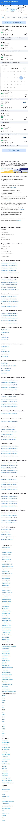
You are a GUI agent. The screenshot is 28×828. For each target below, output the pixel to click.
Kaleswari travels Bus (6, 672)
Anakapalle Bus (4, 337)
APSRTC (3, 695)
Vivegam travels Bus (6, 653)
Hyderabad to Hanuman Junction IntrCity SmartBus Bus (14, 396)
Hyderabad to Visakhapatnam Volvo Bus (10, 462)
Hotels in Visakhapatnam (7, 434)
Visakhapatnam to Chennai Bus (8, 270)
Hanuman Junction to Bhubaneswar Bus (10, 323)
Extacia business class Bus (7, 679)
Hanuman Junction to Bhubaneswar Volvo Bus (12, 522)
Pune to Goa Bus (5, 585)
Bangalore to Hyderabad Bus (7, 568)
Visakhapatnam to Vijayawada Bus (9, 265)
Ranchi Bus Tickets (5, 642)
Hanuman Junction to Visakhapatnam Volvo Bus (12, 515)
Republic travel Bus (5, 660)
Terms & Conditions (6, 789)
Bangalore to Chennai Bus (7, 564)
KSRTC (3, 719)
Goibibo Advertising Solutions (7, 782)
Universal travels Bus (6, 655)
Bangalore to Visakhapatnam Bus (9, 284)
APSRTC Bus (4, 363)
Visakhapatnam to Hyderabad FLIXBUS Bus (11, 380)
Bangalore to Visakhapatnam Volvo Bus (10, 467)
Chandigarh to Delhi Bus (6, 552)
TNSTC (3, 697)
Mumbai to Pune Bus (6, 587)
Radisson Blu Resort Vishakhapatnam (10, 431)
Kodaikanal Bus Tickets (6, 630)
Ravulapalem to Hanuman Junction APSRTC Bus (12, 401)
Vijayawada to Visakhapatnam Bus (9, 282)
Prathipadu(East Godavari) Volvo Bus (10, 537)
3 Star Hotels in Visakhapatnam (8, 436)
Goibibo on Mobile (5, 803)
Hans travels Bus (5, 648)
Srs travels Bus (5, 670)
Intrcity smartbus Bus (6, 677)
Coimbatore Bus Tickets (6, 611)
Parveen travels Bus (6, 651)
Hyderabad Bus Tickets (6, 601)
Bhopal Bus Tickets (5, 639)
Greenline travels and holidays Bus (9, 646)
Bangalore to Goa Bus (6, 554)
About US (4, 787)
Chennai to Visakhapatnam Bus (8, 287)
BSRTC (3, 724)
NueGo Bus (4, 373)
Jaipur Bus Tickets (5, 637)
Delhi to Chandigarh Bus (6, 561)
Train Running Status (6, 763)
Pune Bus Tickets (5, 623)
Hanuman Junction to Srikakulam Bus (10, 320)
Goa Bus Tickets (5, 596)
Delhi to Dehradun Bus (6, 559)
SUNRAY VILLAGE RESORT (8, 429)
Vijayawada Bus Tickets (6, 625)
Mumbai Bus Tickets (6, 613)
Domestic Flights (5, 744)
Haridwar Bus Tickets (6, 632)
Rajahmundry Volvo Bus (6, 539)
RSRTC (3, 716)
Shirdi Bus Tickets (5, 608)
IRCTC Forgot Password (7, 780)
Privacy (3, 794)
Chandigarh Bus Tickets (6, 634)
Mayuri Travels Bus (5, 370)
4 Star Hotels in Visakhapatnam (8, 439)
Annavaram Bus (5, 332)
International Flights (6, 747)
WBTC (3, 721)
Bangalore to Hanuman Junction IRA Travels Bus (12, 404)
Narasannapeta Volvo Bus (7, 529)
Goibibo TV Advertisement (7, 806)
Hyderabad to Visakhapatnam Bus (9, 279)
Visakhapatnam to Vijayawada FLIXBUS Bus (11, 382)
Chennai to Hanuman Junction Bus (9, 306)
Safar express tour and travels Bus (9, 691)
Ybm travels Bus (5, 681)
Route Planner (5, 756)
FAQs (3, 810)
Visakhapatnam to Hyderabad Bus (9, 263)
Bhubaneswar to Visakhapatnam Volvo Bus (11, 472)
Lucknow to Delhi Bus (6, 590)
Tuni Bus (3, 334)
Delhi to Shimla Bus (6, 578)
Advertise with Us (5, 813)
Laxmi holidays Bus (5, 689)
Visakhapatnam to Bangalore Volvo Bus (10, 501)
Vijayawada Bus (5, 354)
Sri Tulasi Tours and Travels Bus (8, 365)
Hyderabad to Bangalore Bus (7, 566)
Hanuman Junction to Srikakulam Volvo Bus (11, 520)
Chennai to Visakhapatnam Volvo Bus (10, 470)
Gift (2, 817)
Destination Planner (6, 759)
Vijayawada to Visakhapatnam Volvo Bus (10, 465)
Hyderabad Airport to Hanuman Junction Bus (11, 421)
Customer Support (5, 796)
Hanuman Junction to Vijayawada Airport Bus (11, 413)
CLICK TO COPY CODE (7, 168)
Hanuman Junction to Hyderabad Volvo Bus (11, 512)
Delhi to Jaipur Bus (5, 571)
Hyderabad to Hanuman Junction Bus (10, 296)
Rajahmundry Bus (5, 329)
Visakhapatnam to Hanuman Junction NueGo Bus (12, 399)
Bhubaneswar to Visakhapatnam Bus (9, 289)
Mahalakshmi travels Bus (7, 674)
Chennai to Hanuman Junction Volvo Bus (10, 489)
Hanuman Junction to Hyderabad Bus (10, 313)
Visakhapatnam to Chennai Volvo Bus (10, 503)
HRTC (3, 707)
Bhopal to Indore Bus (6, 583)
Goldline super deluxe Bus (7, 684)
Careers (3, 798)
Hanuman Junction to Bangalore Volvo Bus (11, 517)
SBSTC (3, 709)
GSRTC (3, 714)
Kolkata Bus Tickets (6, 618)
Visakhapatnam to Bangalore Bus (9, 268)
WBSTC (3, 728)
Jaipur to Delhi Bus (5, 549)
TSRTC (3, 702)
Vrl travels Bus (5, 658)
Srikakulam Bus (4, 339)
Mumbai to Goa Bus (6, 557)
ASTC (3, 712)
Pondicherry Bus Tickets (6, 620)
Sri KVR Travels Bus (6, 368)
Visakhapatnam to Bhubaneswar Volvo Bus (11, 506)
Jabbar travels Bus (5, 665)
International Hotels (5, 742)
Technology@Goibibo (6, 808)
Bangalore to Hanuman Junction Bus (9, 301)
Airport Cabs (4, 768)
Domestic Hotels (5, 740)
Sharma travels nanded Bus (7, 667)
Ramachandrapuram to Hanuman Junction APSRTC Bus (14, 406)
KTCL (3, 731)
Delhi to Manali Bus (5, 547)
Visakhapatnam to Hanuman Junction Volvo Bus (12, 482)
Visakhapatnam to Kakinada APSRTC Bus (11, 387)
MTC (3, 735)
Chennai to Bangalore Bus (7, 573)
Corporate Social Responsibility (8, 801)
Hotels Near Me (5, 773)
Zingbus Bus (4, 662)
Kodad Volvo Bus (5, 532)
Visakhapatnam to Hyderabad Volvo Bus (10, 496)
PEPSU (3, 726)
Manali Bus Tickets (5, 615)
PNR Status (4, 766)
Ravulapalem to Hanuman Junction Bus (10, 303)
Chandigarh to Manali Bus (7, 592)
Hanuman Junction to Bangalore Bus (9, 318)
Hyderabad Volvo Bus (6, 534)
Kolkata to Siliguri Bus (6, 580)
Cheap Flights (4, 761)
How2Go (3, 820)
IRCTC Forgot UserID (6, 778)
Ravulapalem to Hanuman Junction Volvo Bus (11, 486)
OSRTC (3, 705)
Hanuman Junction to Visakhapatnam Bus (11, 315)
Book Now (13, 187)
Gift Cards (4, 815)
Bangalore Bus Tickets (6, 599)
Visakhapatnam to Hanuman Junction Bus (11, 299)
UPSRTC (3, 700)
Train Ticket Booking (6, 754)
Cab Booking (4, 752)
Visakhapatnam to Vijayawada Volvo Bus (10, 498)
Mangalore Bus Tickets (6, 627)
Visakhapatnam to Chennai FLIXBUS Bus (10, 384)
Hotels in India (4, 771)
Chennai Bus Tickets (6, 604)
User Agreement (5, 791)
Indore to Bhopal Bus (6, 576)
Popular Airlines (5, 775)
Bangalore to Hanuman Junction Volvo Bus (11, 484)
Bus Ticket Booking (5, 749)
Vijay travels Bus (5, 686)
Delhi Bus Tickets (5, 606)
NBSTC (3, 733)
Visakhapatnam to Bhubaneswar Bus (9, 273)
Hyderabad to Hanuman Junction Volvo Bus (11, 479)
